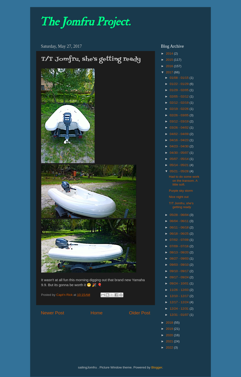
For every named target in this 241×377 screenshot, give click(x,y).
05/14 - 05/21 (179, 165)
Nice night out (179, 197)
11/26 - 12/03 (179, 290)
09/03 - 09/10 (179, 264)
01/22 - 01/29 (179, 84)
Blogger (156, 367)
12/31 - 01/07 (179, 314)
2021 (170, 341)
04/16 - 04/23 (179, 140)
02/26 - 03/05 (179, 115)
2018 (170, 322)
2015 (170, 59)
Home (96, 312)
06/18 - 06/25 (179, 233)
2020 (170, 335)
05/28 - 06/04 (179, 215)
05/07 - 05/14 (179, 159)
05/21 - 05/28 (179, 171)
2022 (170, 347)
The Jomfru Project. (85, 22)
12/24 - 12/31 (179, 308)
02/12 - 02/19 (179, 102)
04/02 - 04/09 (179, 134)
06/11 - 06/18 (179, 227)
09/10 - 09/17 (179, 271)
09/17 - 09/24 (179, 277)
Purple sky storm (181, 190)
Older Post (139, 312)
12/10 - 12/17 (179, 296)
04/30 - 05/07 (179, 152)
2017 (170, 72)
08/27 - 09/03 (179, 258)
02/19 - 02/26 (179, 109)
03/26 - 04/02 (179, 127)
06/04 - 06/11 (179, 221)
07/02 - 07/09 (179, 240)
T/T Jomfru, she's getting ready (181, 205)
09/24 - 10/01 (179, 283)
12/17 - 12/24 (179, 302)
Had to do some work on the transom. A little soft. (184, 180)
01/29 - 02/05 (179, 90)
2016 (170, 66)
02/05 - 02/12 (179, 96)
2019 (170, 328)
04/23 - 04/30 (179, 146)
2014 (170, 53)
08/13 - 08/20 (179, 252)
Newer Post (52, 312)
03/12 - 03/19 (179, 121)
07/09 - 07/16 (179, 246)
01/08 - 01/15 (179, 77)
